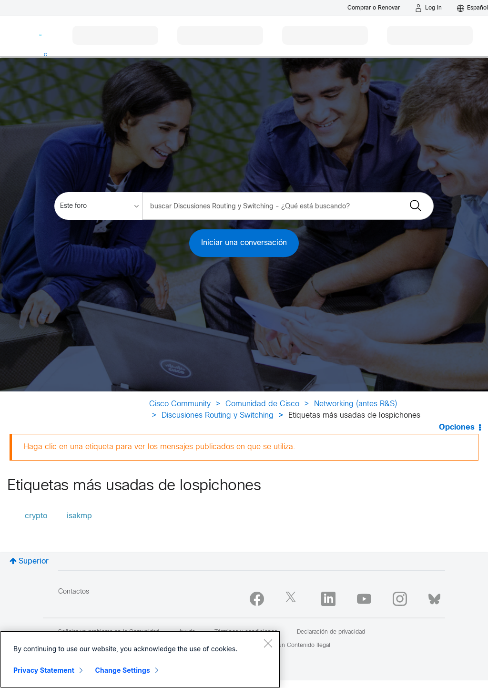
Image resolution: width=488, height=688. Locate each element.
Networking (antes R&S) (355, 404)
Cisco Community (180, 404)
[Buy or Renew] (373, 8)
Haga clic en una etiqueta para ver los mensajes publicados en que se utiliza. (159, 447)
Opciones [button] (457, 427)
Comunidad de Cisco (262, 404)
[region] (140, 659)
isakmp (79, 516)
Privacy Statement (43, 670)
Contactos (73, 592)
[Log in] (428, 8)
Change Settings (122, 670)
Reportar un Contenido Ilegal (292, 645)
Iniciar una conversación (244, 242)
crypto (36, 516)
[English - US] (472, 8)
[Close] (268, 643)
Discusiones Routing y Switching (218, 415)
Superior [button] (34, 561)
